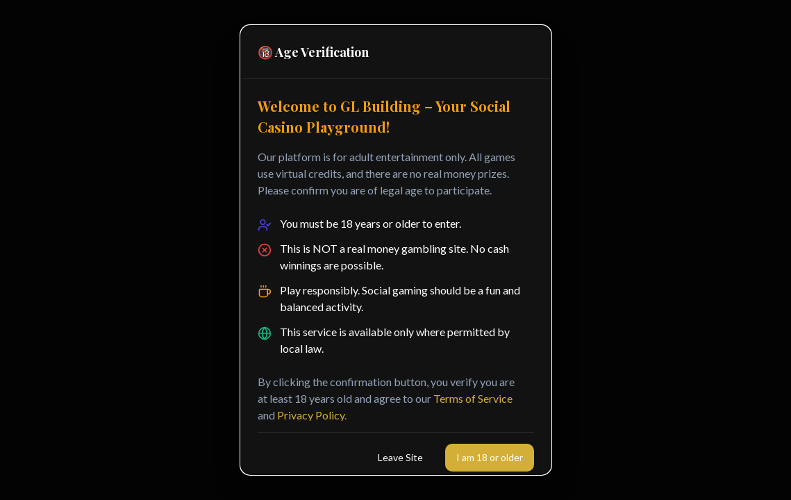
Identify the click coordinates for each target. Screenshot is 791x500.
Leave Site (400, 457)
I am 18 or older (489, 457)
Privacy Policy (310, 415)
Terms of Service (473, 398)
